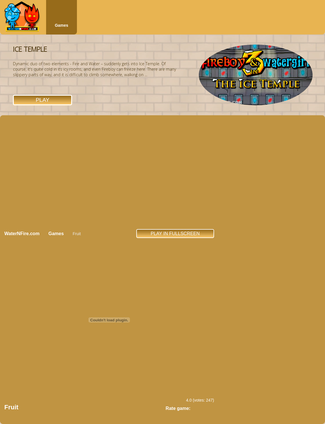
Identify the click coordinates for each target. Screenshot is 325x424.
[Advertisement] (54, 172)
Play (42, 100)
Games (61, 25)
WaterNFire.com (21, 233)
